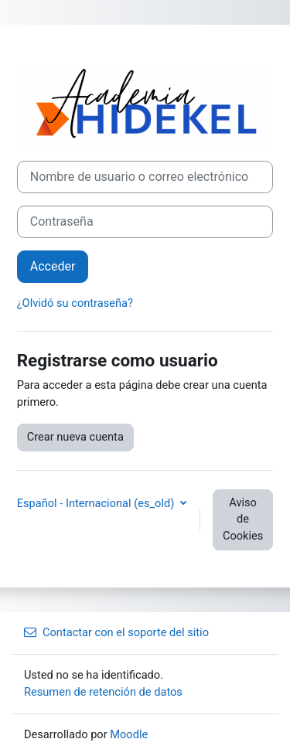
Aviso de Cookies (243, 519)
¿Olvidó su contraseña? (75, 303)
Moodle (129, 734)
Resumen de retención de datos (103, 692)
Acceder (53, 266)
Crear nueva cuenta (75, 437)
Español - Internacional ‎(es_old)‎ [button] (97, 503)
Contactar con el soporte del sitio (116, 632)
